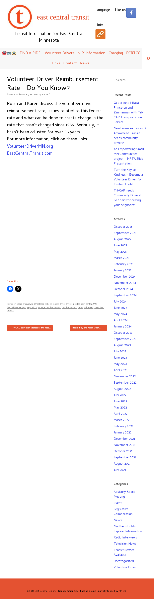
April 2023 (120, 370)
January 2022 (123, 432)
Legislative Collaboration (123, 512)
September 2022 (125, 383)
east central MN (89, 304)
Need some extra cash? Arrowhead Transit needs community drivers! (130, 136)
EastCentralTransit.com (30, 153)
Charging (115, 53)
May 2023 (120, 364)
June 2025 (120, 245)
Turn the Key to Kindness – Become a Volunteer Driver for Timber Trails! (128, 177)
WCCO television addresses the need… (30, 328)
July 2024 (120, 302)
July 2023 (120, 351)
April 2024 (121, 320)
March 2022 (122, 420)
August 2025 (122, 239)
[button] (148, 58)
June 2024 (120, 308)
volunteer (88, 308)
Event (118, 503)
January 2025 (122, 270)
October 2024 (123, 289)
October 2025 (123, 227)
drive (62, 304)
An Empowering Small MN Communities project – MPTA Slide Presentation (129, 157)
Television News (125, 544)
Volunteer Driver (125, 567)
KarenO (46, 95)
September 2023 (125, 339)
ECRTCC (133, 53)
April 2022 (121, 414)
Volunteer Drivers (59, 53)
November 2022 (125, 376)
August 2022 (122, 389)
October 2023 (123, 333)
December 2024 (125, 277)
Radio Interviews (25, 304)
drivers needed (73, 304)
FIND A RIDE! (31, 53)
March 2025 (121, 258)
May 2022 (120, 408)
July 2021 (120, 470)
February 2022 (124, 426)
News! (85, 64)
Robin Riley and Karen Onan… (88, 328)
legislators (32, 308)
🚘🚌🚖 (9, 53)
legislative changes (16, 308)
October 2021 (123, 451)
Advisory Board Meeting (124, 495)
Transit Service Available (124, 553)
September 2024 (125, 295)
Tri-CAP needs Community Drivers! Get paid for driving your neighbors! (127, 198)
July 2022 (120, 395)
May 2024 (120, 314)
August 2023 (122, 345)
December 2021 (124, 439)
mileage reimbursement (49, 308)
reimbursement (69, 308)
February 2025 (123, 264)
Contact (70, 64)
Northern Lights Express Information (128, 529)
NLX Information (91, 53)
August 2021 (122, 464)
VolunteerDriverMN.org (30, 146)
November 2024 (125, 283)
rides (80, 308)
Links (56, 64)
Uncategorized (41, 304)
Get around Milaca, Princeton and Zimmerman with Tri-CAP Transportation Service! (128, 113)
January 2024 (123, 326)
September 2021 (125, 457)
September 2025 (125, 233)
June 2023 (120, 358)
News (118, 520)
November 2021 (124, 445)
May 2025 (120, 252)
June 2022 (120, 401)
